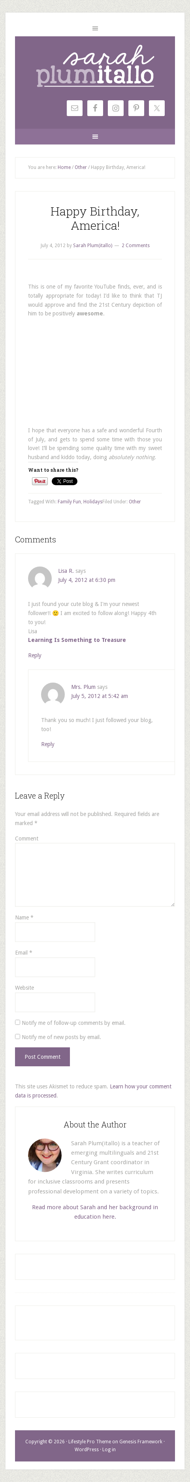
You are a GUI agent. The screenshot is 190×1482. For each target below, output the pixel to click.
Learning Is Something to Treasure (77, 640)
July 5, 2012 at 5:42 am (99, 696)
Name (24, 917)
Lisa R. (66, 571)
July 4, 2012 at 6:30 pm (86, 580)
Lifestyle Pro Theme (89, 1441)
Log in (109, 1449)
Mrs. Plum (83, 687)
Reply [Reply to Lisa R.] (34, 655)
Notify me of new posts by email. (61, 1037)
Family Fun (69, 502)
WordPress (87, 1449)
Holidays (92, 502)
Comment (26, 838)
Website (24, 988)
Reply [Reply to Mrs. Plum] (48, 744)
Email (23, 952)
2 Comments (136, 245)
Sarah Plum (95, 66)
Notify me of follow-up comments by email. (74, 1023)
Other (135, 502)
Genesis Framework (140, 1441)
